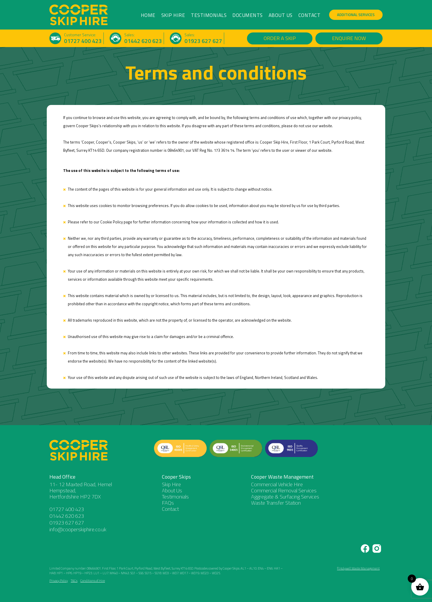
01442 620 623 (143, 41)
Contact (309, 15)
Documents (247, 15)
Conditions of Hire (92, 580)
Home (148, 15)
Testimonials (209, 15)
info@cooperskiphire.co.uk (77, 529)
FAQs (168, 503)
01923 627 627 (203, 41)
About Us (281, 15)
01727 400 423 (83, 41)
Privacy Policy (58, 580)
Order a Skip (280, 38)
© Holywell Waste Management (358, 568)
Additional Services (356, 15)
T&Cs (74, 580)
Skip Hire (173, 15)
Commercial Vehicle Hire (277, 484)
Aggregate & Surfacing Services (285, 497)
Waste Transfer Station (276, 503)
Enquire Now (349, 38)
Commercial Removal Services (284, 490)
